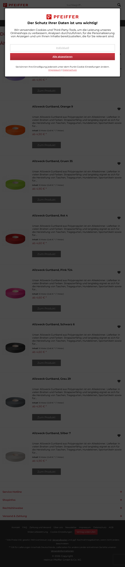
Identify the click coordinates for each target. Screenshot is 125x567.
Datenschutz (70, 70)
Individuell (62, 47)
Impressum (54, 70)
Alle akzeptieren (63, 56)
